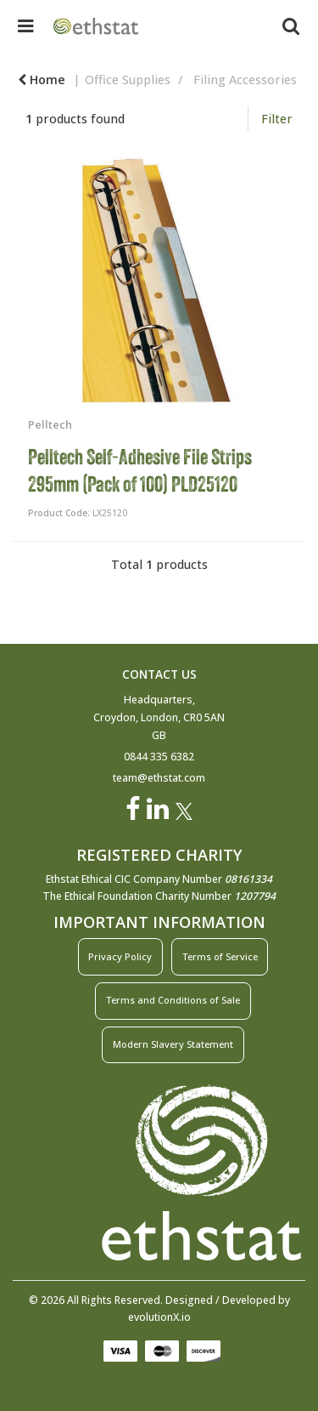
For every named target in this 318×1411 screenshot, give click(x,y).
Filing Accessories (245, 79)
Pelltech (50, 424)
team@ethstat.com (159, 778)
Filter (277, 119)
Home (41, 79)
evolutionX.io (159, 1317)
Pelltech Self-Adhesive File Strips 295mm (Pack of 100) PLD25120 (140, 470)
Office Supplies (127, 79)
